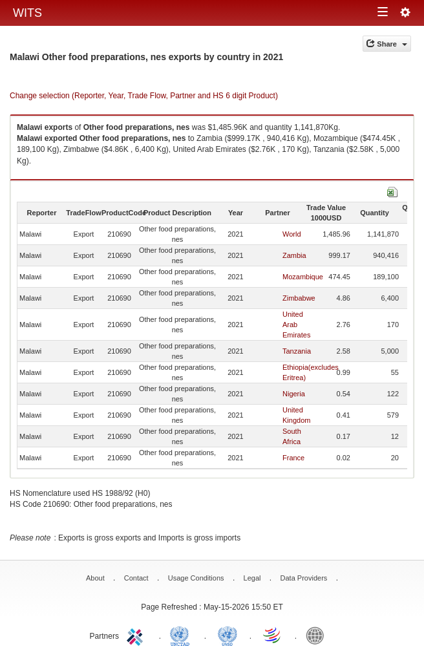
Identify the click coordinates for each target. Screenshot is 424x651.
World (291, 234)
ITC (137, 635)
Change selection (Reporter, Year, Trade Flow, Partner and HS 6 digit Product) (144, 95)
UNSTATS (227, 635)
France (293, 458)
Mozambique (302, 277)
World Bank (318, 635)
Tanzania (296, 351)
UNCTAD (182, 635)
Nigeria (293, 394)
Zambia (294, 255)
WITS (27, 12)
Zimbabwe (298, 298)
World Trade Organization (273, 635)
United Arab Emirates (296, 324)
